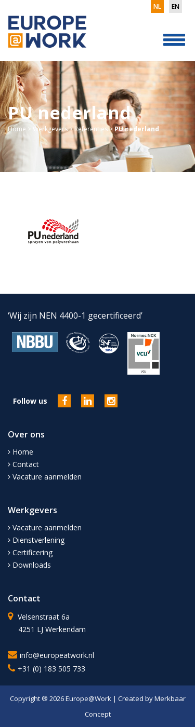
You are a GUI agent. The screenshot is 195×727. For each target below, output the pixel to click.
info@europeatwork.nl (57, 655)
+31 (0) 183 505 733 (51, 669)
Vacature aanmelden (45, 477)
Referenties (91, 129)
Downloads (29, 565)
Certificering (30, 552)
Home (17, 129)
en (175, 6)
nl (157, 6)
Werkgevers (50, 129)
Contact (23, 464)
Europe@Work (89, 698)
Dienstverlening (36, 540)
